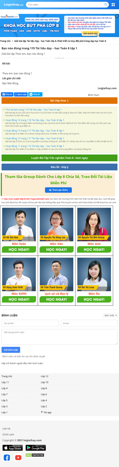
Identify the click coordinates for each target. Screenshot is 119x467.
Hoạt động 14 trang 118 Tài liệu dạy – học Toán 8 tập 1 (35, 120)
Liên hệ (6, 428)
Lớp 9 (5, 388)
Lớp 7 (5, 394)
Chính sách (8, 434)
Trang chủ (7, 376)
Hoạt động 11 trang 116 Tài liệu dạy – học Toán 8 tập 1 (35, 146)
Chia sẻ (7, 94)
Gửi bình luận (11, 350)
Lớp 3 (5, 406)
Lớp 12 (44, 376)
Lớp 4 (44, 400)
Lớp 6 (44, 394)
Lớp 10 (44, 382)
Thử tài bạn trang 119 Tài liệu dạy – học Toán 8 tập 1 (34, 109)
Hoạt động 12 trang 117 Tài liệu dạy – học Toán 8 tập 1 (35, 138)
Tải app (46, 412)
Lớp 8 (44, 388)
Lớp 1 (5, 412)
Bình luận (21, 94)
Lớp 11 (5, 382)
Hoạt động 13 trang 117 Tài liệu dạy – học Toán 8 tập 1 (35, 130)
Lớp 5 (5, 400)
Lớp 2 (44, 406)
